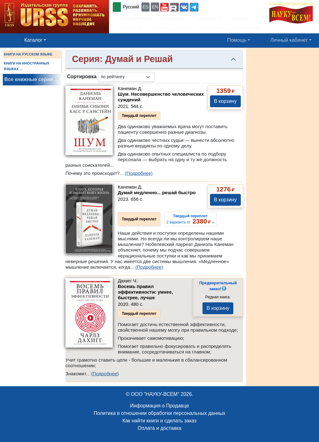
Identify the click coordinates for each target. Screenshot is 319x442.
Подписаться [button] (207, 18)
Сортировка (82, 76)
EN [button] (155, 6)
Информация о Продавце (159, 405)
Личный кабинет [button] (289, 40)
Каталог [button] (33, 40)
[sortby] (126, 77)
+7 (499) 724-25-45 (222, 6)
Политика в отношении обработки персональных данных (159, 413)
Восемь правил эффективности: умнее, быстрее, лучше (145, 292)
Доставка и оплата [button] (171, 28)
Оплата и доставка (159, 428)
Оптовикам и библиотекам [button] (230, 28)
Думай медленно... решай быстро (157, 192)
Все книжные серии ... (31, 79)
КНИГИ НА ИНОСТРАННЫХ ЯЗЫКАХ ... (26, 66)
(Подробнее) (139, 173)
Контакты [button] (174, 18)
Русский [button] (131, 6)
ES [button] (146, 6)
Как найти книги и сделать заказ (159, 420)
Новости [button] (239, 18)
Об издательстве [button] (136, 18)
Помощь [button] (236, 40)
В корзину (225, 101)
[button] (164, 7)
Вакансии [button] (129, 28)
